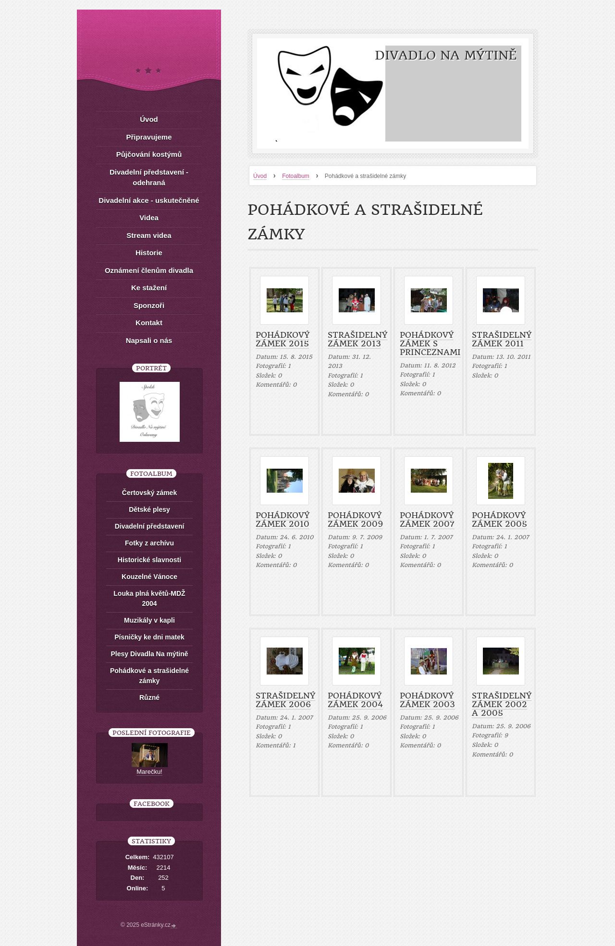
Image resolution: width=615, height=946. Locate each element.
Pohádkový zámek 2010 (282, 519)
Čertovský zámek (149, 493)
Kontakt (148, 323)
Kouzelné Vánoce (149, 576)
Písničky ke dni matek (149, 637)
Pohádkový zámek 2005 (499, 519)
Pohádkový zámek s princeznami (430, 343)
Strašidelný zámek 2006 (285, 700)
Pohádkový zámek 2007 (427, 519)
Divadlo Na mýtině (446, 55)
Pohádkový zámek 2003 (427, 700)
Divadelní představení (149, 526)
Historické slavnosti (149, 560)
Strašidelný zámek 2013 (357, 339)
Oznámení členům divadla (149, 270)
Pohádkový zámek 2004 (355, 700)
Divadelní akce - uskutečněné (148, 200)
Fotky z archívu (149, 543)
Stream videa (148, 235)
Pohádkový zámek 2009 (355, 519)
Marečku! (149, 771)
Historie (148, 252)
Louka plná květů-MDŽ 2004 (149, 598)
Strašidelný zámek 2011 (501, 339)
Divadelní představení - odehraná (149, 177)
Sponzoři (149, 305)
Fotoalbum (295, 176)
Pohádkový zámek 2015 (282, 339)
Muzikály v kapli (149, 620)
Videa (149, 217)
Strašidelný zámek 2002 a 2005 (501, 704)
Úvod (149, 119)
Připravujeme (149, 137)
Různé (149, 697)
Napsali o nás (149, 340)
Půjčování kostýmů (149, 154)
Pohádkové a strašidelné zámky (149, 676)
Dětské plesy (149, 509)
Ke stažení (149, 288)
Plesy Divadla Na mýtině (149, 654)
